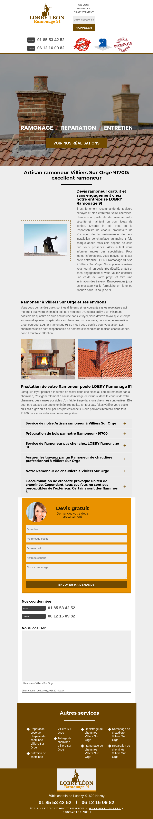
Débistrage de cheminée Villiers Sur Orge (94, 734)
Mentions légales (105, 808)
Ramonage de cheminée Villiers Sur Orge (94, 751)
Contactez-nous (77, 812)
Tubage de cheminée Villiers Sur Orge (64, 744)
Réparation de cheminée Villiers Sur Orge (121, 751)
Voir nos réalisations (77, 143)
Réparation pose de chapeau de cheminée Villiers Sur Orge (38, 738)
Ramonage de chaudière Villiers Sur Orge (121, 734)
